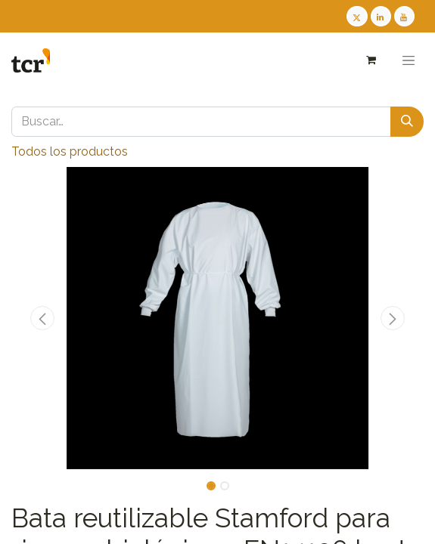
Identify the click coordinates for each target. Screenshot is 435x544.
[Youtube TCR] (404, 16)
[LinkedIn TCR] (381, 16)
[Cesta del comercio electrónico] (370, 60)
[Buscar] (407, 122)
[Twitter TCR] (356, 16)
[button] (42, 318)
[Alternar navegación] (408, 60)
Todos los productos (69, 151)
